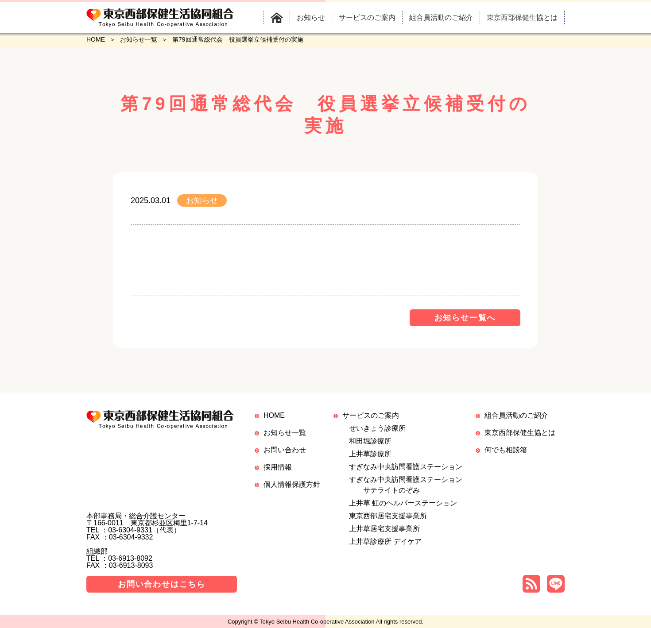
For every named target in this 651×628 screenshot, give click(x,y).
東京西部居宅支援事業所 (388, 516)
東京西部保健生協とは (519, 432)
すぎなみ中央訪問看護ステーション (405, 466)
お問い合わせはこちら (161, 584)
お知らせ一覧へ (465, 317)
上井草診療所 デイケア (385, 541)
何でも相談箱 (505, 450)
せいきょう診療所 (377, 428)
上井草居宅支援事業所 (384, 528)
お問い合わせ (285, 450)
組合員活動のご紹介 (516, 415)
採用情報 (278, 467)
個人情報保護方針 (292, 484)
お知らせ (202, 200)
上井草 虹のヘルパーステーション (403, 503)
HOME (95, 39)
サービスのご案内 (370, 415)
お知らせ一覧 (138, 39)
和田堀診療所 (370, 441)
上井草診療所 (370, 454)
